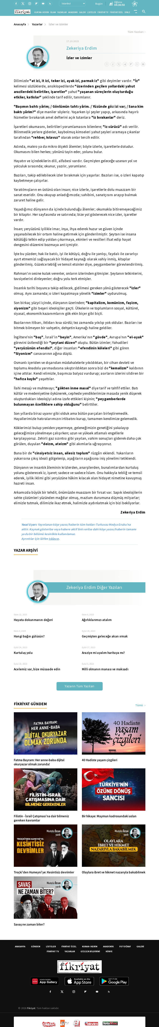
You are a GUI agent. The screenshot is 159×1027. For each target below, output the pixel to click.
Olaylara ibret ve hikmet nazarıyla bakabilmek (113, 872)
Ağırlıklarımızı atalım (97, 620)
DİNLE (127, 12)
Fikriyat (31, 1008)
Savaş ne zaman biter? (29, 925)
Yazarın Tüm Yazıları (79, 686)
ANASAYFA (20, 946)
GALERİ (82, 12)
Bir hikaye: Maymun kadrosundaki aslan (109, 816)
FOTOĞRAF (125, 946)
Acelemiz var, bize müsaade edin (37, 669)
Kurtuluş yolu (23, 653)
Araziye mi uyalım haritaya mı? (103, 653)
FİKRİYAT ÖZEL (116, 12)
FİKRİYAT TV (103, 12)
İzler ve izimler (58, 24)
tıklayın (54, 539)
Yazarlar (37, 24)
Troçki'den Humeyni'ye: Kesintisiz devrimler (44, 872)
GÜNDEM (35, 946)
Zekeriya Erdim (81, 48)
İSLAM (53, 12)
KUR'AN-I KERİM (41, 12)
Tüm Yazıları (136, 32)
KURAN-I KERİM (89, 946)
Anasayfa (20, 24)
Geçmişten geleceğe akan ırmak (105, 636)
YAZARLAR (62, 12)
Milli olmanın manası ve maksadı (105, 669)
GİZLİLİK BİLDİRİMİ (90, 951)
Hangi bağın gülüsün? (29, 636)
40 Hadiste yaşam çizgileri (99, 760)
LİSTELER (91, 12)
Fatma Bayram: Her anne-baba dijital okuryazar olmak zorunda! (39, 762)
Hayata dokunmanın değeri (33, 620)
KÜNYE (109, 951)
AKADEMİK (73, 12)
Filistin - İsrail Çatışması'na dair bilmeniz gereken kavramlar (41, 818)
